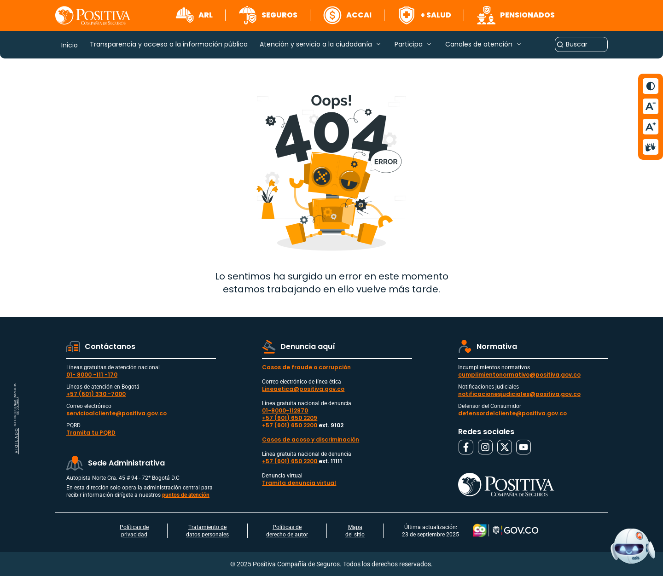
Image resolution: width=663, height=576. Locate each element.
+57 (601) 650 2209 (289, 418)
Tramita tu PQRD (91, 432)
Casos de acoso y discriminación (310, 439)
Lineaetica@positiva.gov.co (303, 389)
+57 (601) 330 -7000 (96, 394)
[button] (194, 15)
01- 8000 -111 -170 (91, 374)
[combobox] (581, 44)
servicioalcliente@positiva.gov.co (116, 413)
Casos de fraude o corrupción (306, 367)
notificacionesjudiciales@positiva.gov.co (519, 394)
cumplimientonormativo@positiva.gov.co (519, 374)
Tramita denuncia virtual (299, 483)
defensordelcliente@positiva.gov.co (512, 413)
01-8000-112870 (285, 410)
